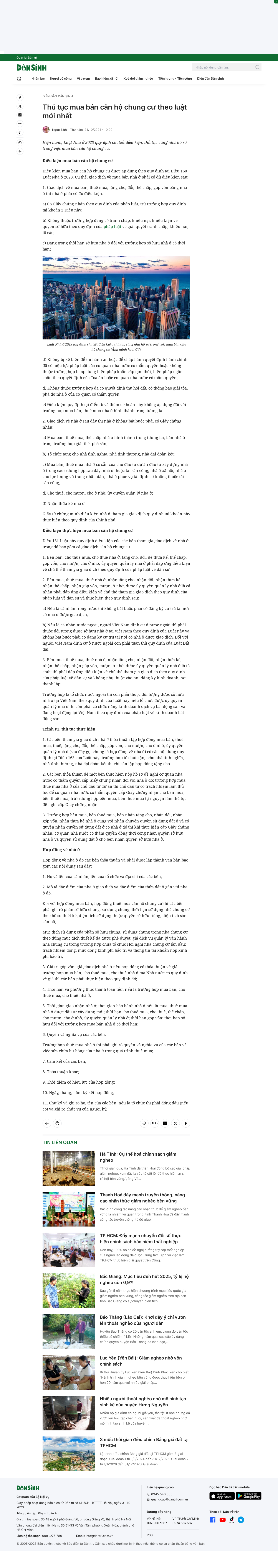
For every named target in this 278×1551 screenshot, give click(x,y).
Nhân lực (38, 78)
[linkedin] (20, 114)
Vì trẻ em (83, 78)
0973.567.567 (157, 1523)
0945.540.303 (161, 1494)
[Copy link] (20, 132)
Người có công (61, 78)
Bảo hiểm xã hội (106, 78)
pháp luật (112, 226)
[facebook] (20, 97)
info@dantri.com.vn (99, 1536)
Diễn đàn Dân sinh (210, 78)
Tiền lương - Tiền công (175, 78)
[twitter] (20, 106)
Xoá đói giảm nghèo (138, 78)
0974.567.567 (182, 1523)
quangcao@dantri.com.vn (169, 1499)
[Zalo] (20, 123)
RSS (150, 1535)
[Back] (20, 151)
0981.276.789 (52, 1536)
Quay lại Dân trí (27, 57)
